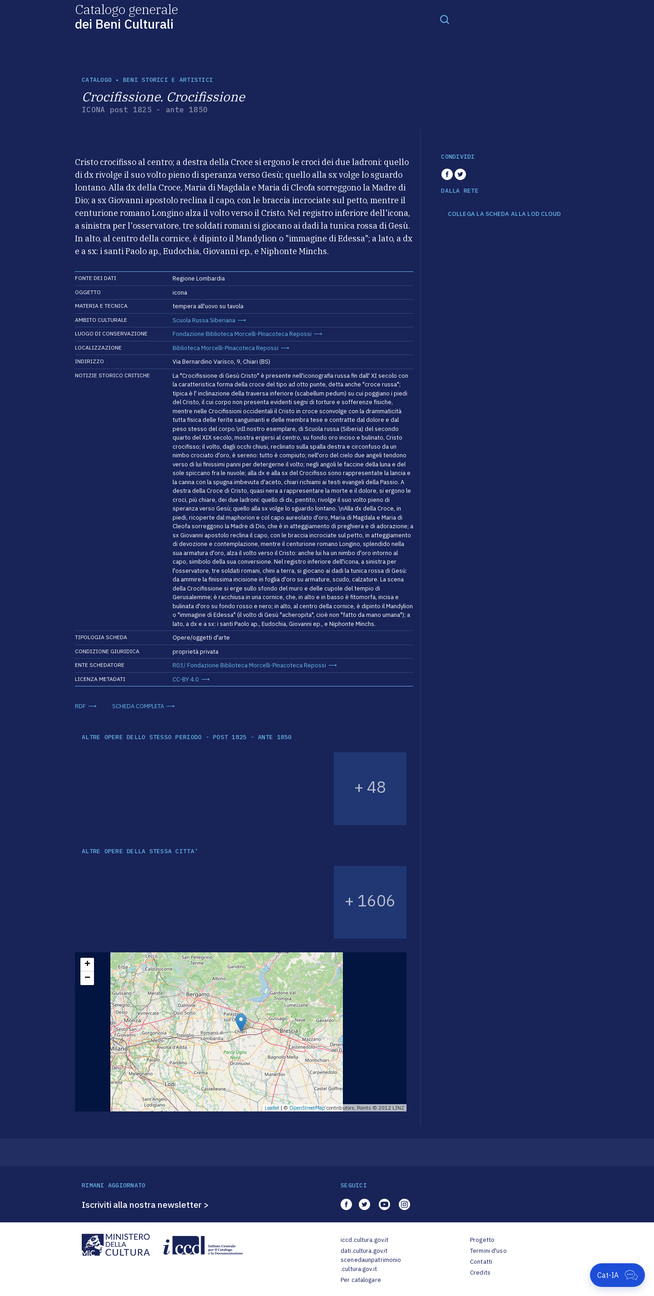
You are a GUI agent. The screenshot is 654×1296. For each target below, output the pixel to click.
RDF (80, 706)
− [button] (87, 978)
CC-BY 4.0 (186, 679)
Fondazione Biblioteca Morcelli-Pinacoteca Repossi (242, 334)
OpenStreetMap (307, 1108)
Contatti (481, 1262)
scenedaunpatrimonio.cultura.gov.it (371, 1264)
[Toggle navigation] (445, 19)
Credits (480, 1272)
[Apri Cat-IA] (617, 1275)
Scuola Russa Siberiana (204, 320)
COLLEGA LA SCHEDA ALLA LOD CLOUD (504, 214)
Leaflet (272, 1108)
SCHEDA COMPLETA (138, 706)
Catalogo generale (126, 16)
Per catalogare (361, 1280)
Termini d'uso (488, 1251)
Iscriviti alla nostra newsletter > (145, 1204)
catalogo (97, 80)
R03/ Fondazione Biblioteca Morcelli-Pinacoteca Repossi (249, 665)
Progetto (482, 1240)
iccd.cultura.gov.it (364, 1240)
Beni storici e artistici (168, 80)
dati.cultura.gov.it (364, 1251)
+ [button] (87, 964)
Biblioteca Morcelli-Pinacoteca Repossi (225, 348)
